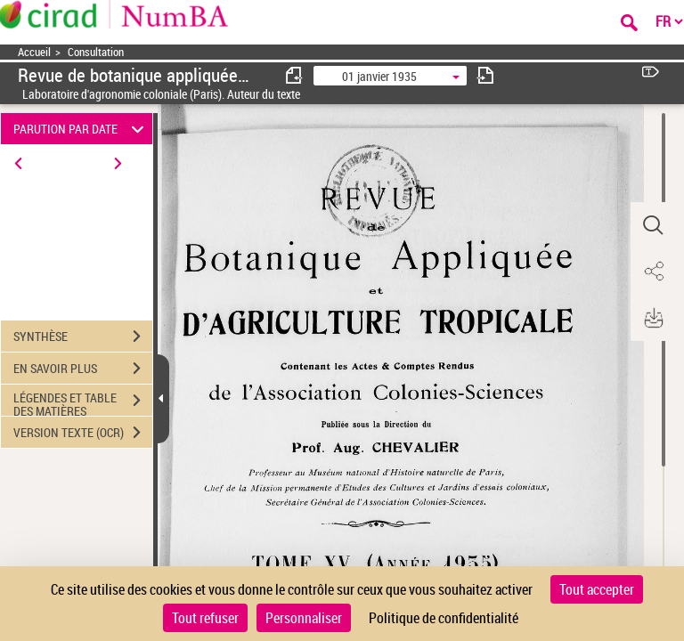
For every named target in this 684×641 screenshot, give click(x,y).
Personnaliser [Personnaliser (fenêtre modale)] (303, 618)
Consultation (96, 52)
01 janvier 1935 (379, 76)
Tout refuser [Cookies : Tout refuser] (205, 618)
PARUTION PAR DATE (81, 128)
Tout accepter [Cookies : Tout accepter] (596, 589)
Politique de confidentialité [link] (443, 618)
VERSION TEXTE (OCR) (82, 432)
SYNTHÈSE (82, 336)
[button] (653, 225)
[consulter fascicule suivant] (485, 75)
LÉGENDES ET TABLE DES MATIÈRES (82, 402)
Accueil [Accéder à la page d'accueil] (34, 52)
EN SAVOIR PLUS (82, 368)
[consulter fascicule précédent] (295, 75)
